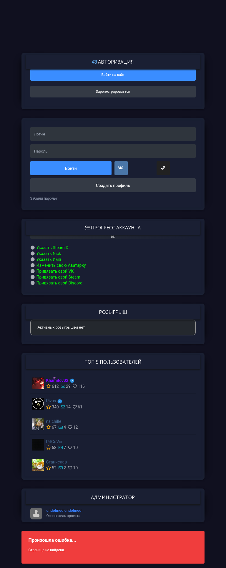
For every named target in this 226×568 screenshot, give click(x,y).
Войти (71, 168)
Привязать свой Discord (59, 283)
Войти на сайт (113, 75)
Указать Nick (48, 253)
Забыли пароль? (44, 198)
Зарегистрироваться (113, 92)
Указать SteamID (52, 247)
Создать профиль (113, 185)
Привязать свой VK (55, 271)
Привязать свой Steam (58, 277)
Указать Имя (48, 259)
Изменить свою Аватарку (61, 265)
